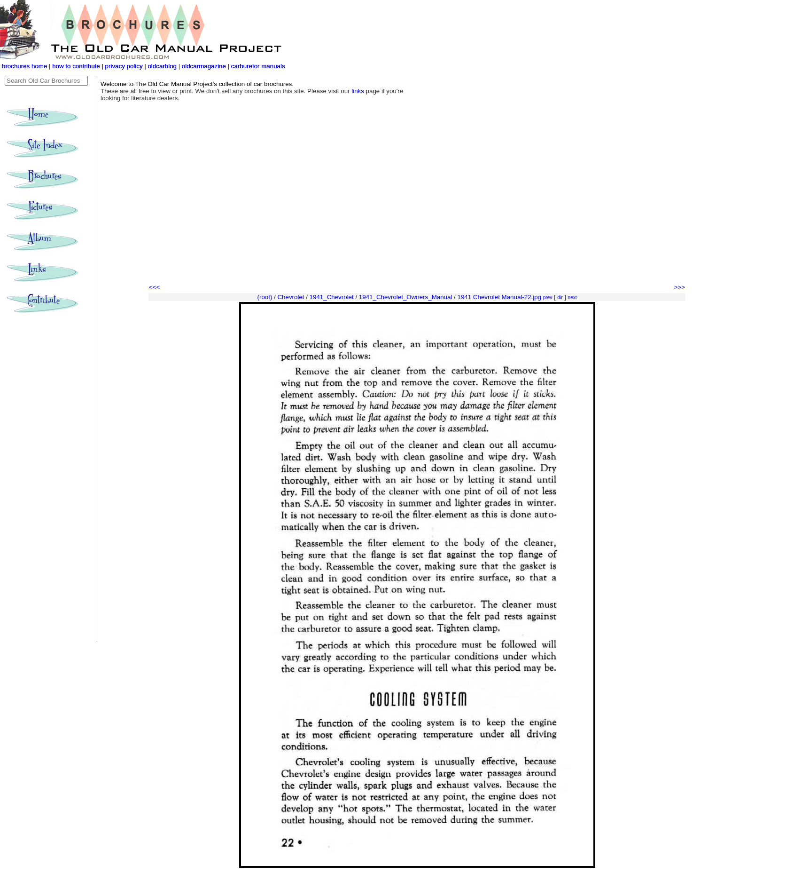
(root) (264, 297)
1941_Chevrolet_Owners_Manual (405, 297)
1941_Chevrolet (332, 297)
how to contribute (76, 66)
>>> (679, 287)
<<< (154, 287)
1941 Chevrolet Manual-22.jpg (500, 297)
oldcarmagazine (205, 66)
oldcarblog (162, 66)
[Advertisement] (417, 212)
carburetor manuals (257, 66)
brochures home (24, 66)
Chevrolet (290, 297)
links (357, 91)
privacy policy (125, 66)
